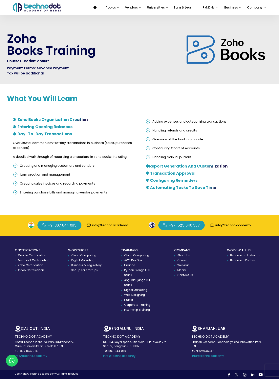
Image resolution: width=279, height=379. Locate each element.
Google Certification (32, 255)
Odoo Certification (31, 270)
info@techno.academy (31, 356)
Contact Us (185, 275)
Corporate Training (137, 305)
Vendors (131, 7)
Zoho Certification (30, 265)
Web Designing (134, 295)
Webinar (183, 265)
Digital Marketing (82, 260)
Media (181, 270)
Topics (111, 7)
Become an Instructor (245, 255)
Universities (156, 7)
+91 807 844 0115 (26, 351)
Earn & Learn (183, 7)
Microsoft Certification (33, 260)
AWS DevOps (133, 260)
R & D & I (209, 7)
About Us (183, 255)
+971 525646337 (203, 351)
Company (255, 7)
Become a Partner (242, 260)
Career (182, 260)
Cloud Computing (83, 255)
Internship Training (137, 310)
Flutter (128, 300)
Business (231, 7)
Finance (129, 265)
